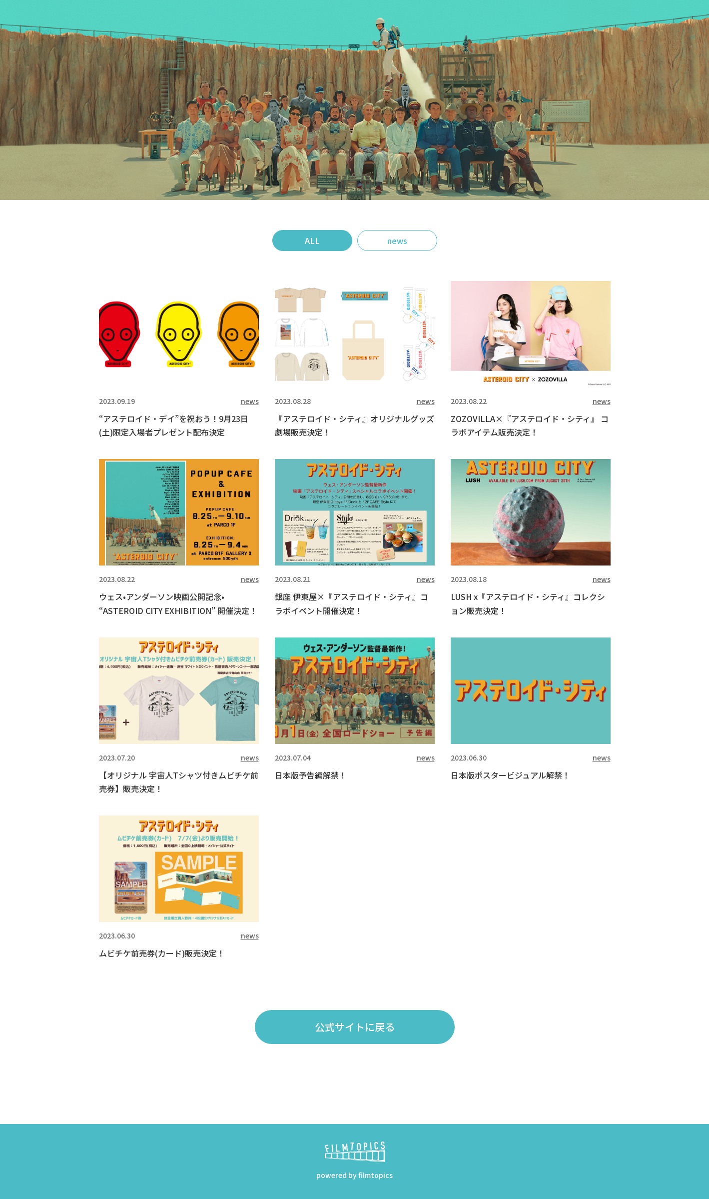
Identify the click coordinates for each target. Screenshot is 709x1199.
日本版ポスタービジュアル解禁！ (510, 775)
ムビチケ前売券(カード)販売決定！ (162, 953)
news (397, 240)
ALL (312, 240)
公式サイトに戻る (355, 1027)
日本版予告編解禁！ (311, 775)
